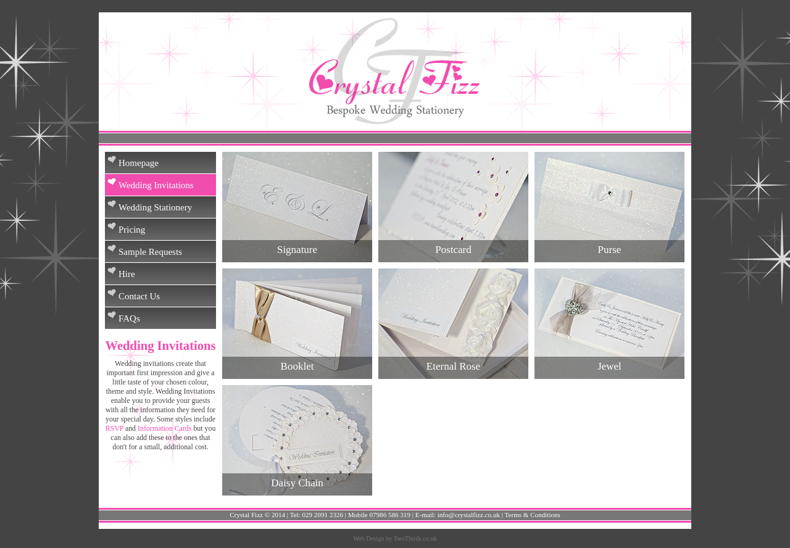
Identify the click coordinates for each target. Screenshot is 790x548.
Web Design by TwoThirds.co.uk (395, 538)
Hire (126, 274)
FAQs (129, 318)
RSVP (114, 428)
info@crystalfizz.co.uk (469, 514)
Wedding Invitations (156, 185)
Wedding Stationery (155, 207)
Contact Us (139, 296)
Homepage (138, 163)
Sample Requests (150, 252)
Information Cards (164, 428)
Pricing (131, 230)
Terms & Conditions (532, 514)
